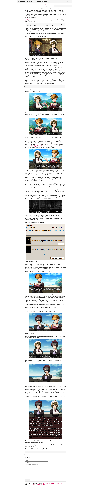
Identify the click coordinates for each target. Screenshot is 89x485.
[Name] (36, 460)
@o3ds (26, 20)
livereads (65, 2)
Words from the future (31, 86)
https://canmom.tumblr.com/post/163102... (41, 4)
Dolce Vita (39, 146)
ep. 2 (56, 2)
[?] (49, 462)
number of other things (30, 146)
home (70, 2)
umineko (60, 2)
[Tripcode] (36, 462)
